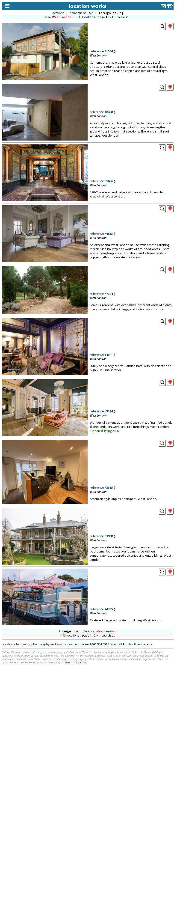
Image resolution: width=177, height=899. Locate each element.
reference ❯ (103, 51)
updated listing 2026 (105, 431)
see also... (124, 17)
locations (58, 13)
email (118, 644)
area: (58, 17)
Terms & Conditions (75, 662)
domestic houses (82, 13)
